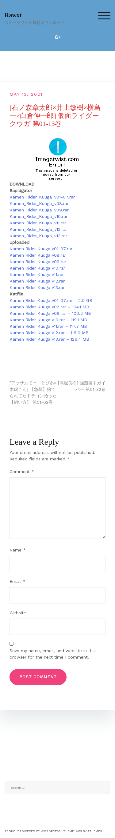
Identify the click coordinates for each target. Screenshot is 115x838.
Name (18, 549)
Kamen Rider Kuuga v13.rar (37, 287)
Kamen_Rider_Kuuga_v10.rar (38, 216)
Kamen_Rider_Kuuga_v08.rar (39, 203)
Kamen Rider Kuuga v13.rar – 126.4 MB (49, 339)
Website (18, 612)
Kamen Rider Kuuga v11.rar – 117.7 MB (48, 326)
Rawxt (13, 15)
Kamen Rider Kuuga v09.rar (38, 261)
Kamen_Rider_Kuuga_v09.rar (39, 209)
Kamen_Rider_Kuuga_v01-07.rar (42, 196)
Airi (79, 831)
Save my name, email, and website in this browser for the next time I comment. (53, 654)
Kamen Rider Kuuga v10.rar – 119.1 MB (48, 319)
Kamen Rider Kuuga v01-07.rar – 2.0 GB (51, 300)
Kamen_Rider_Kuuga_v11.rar (38, 222)
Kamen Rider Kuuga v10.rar (37, 268)
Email (17, 581)
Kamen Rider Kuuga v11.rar (37, 274)
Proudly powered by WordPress (32, 831)
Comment (22, 471)
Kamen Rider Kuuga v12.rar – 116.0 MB (49, 332)
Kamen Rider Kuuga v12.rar (37, 281)
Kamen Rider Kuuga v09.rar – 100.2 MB (50, 313)
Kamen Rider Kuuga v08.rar (38, 255)
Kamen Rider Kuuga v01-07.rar (41, 248)
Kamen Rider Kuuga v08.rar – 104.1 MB (49, 306)
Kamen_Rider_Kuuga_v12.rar (38, 229)
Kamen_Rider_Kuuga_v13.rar (38, 235)
